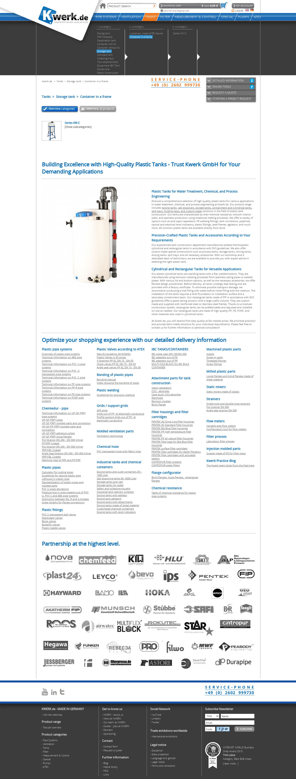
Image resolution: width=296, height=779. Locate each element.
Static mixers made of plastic (222, 391)
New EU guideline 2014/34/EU (114, 354)
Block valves (49, 521)
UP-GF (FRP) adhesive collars (58, 433)
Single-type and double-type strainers (228, 403)
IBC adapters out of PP (165, 360)
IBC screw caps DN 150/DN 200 (169, 354)
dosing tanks (169, 207)
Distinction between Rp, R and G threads (65, 499)
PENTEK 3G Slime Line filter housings (173, 421)
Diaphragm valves (52, 517)
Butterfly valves (51, 524)
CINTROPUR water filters (166, 465)
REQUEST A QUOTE (224, 92)
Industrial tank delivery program (115, 492)
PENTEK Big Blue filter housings (170, 428)
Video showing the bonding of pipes (118, 382)
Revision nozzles (161, 401)
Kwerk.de (47, 81)
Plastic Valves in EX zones (111, 357)
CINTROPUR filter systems (166, 462)
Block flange (159, 404)
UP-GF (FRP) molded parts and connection (66, 423)
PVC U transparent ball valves (59, 514)
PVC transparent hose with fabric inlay (119, 451)
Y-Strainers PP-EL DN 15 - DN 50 (115, 360)
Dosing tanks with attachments (115, 502)
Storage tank (74, 81)
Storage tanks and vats (110, 481)
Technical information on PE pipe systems (66, 394)
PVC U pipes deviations (55, 489)
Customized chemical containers (115, 508)
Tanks (60, 81)
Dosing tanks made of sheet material (118, 505)
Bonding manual (106, 379)
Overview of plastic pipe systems (61, 354)
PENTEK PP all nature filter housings (172, 438)
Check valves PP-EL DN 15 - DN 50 (116, 364)
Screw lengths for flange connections (63, 502)
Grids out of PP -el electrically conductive (120, 413)
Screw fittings (214, 364)
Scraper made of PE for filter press (226, 453)
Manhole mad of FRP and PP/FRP (61, 460)
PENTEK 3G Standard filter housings (172, 425)
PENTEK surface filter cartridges (169, 448)
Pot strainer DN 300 (217, 407)
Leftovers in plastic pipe (55, 479)
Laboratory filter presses (220, 441)
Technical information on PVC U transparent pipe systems (60, 372)
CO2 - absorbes (160, 391)
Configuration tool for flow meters (226, 429)
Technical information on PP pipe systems (66, 384)
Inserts (210, 354)
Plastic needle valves (54, 528)
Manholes (157, 397)
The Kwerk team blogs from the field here (230, 465)
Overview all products (100, 109)
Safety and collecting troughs (113, 488)
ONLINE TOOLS (221, 86)
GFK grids (102, 410)
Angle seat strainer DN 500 (221, 410)
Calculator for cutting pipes (57, 472)
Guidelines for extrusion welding (116, 395)
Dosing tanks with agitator (112, 495)
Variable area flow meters (221, 425)
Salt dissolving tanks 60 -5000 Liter (116, 478)
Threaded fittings (216, 360)
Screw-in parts (214, 357)
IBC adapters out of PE (165, 357)
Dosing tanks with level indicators (116, 512)
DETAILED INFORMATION (228, 80)
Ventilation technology (110, 436)
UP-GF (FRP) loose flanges (57, 436)
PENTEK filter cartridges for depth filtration (176, 451)
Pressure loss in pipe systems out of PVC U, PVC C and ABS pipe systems (65, 494)
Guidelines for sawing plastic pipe (61, 475)
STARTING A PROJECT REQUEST (231, 99)
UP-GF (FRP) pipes (52, 419)
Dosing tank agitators (109, 498)
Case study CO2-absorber (166, 394)
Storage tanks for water (110, 485)
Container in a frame (96, 81)
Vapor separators (161, 387)
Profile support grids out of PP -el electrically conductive (116, 418)
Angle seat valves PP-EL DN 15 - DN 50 (119, 367)
